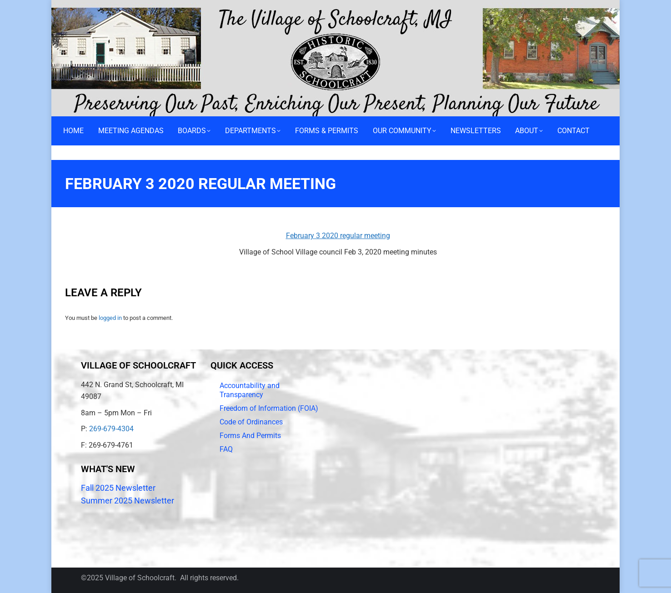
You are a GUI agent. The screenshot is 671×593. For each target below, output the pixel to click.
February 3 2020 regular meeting (338, 235)
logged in (110, 317)
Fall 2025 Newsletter (118, 488)
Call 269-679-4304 (83, 7)
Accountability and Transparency (250, 390)
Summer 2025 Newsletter (127, 500)
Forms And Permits (250, 435)
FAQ (226, 449)
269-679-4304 (111, 428)
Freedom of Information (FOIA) (269, 408)
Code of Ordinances (251, 422)
